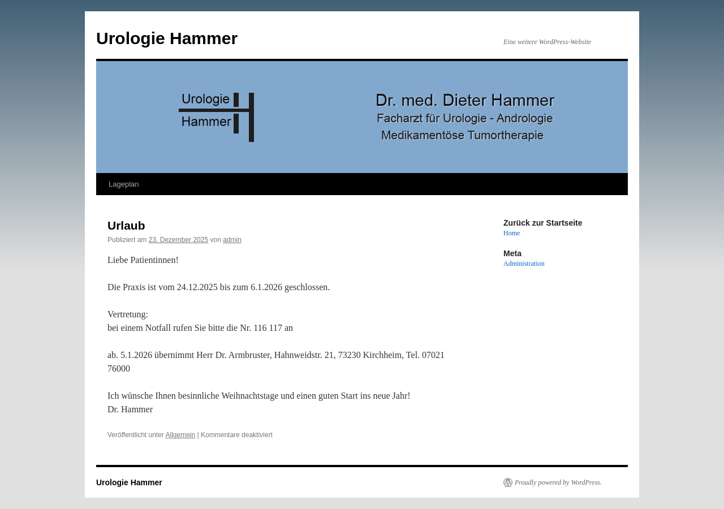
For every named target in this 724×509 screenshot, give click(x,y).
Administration (524, 264)
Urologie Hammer (167, 38)
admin (232, 240)
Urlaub (126, 225)
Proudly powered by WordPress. (558, 482)
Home (511, 233)
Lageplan (124, 184)
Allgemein (181, 435)
